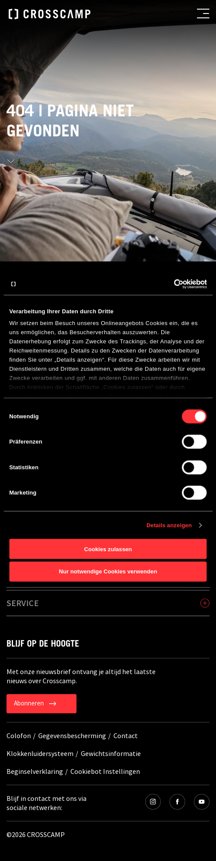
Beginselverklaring (35, 771)
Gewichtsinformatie (111, 753)
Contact (125, 735)
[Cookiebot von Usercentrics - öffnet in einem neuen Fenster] (169, 284)
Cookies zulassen (108, 549)
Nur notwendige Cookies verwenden (108, 571)
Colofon (19, 735)
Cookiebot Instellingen (105, 771)
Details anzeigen (169, 525)
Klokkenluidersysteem (40, 753)
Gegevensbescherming (72, 735)
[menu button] (203, 13)
